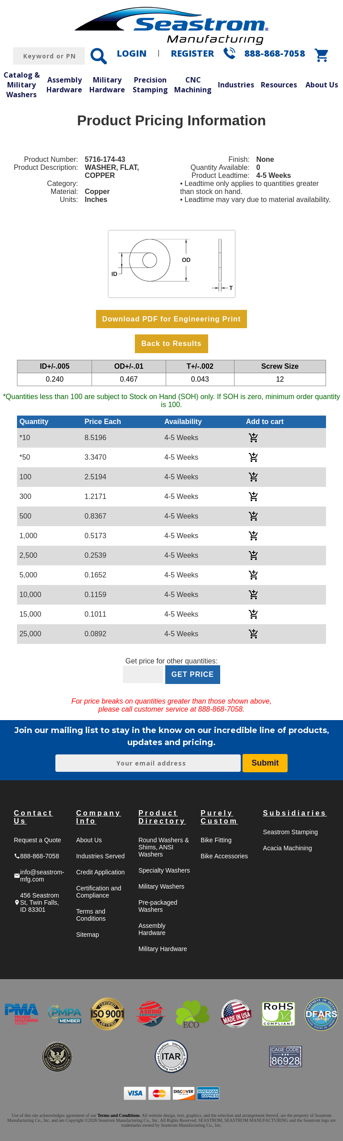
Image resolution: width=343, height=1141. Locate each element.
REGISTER (192, 53)
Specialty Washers (164, 870)
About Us (321, 85)
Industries (236, 85)
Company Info (98, 817)
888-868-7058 (274, 53)
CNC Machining (193, 85)
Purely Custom (219, 817)
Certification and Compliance (98, 892)
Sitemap (87, 934)
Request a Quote (37, 840)
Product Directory (162, 817)
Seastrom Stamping (290, 832)
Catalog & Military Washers (22, 84)
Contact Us (33, 817)
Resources (279, 85)
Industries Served (100, 856)
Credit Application (100, 872)
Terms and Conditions (90, 915)
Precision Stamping (150, 85)
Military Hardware (107, 85)
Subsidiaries (295, 813)
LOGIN (131, 53)
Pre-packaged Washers (157, 906)
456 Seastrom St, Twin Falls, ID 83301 (36, 902)
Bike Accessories (224, 856)
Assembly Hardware (64, 85)
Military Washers (161, 886)
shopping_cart (322, 55)
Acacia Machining (287, 848)
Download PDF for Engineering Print (171, 319)
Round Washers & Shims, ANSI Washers (163, 847)
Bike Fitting (216, 840)
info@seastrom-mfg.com (39, 876)
